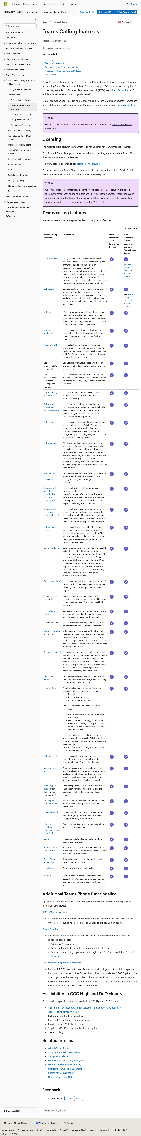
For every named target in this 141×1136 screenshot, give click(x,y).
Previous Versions (25, 1129)
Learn (45, 21)
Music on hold (50, 344)
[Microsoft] (5, 4)
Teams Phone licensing (88, 163)
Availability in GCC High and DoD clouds (63, 70)
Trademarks (120, 1129)
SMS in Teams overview (55, 912)
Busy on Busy (50, 688)
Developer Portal (87, 11)
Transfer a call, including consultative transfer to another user (50, 494)
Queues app (57, 956)
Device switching (51, 581)
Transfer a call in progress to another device (51, 512)
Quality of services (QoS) (60, 1076)
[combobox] (20, 25)
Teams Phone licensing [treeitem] (21, 114)
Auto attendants (51, 258)
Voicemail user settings (50, 331)
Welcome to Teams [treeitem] (14, 32)
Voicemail (48, 312)
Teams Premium (51, 929)
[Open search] (127, 4)
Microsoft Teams (60, 21)
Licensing (49, 59)
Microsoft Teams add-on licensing (65, 1068)
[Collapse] (36, 19)
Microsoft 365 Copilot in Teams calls (62, 962)
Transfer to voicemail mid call (63, 1011)
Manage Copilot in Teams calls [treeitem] (21, 144)
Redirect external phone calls (51, 849)
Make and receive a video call (52, 633)
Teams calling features (55, 63)
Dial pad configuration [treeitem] (20, 125)
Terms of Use (105, 1129)
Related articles (51, 74)
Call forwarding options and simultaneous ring (52, 407)
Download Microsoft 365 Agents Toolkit (117, 11)
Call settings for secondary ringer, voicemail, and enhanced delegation (83, 1007)
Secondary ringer (51, 652)
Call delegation (50, 443)
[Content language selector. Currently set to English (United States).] (15, 1123)
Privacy (63, 1129)
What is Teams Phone (120, 90)
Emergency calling (52, 812)
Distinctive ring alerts (50, 678)
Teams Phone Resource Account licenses (128, 270)
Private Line (49, 867)
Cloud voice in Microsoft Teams (64, 1052)
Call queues (49, 288)
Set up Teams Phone (58, 1056)
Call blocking (49, 756)
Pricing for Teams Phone (60, 1072)
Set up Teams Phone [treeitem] (20, 119)
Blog (39, 1129)
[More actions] (136, 22)
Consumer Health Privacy (83, 1129)
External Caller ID (51, 547)
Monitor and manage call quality (64, 1064)
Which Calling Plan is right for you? (66, 1060)
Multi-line (48, 875)
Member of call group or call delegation (50, 476)
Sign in (134, 3)
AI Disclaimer (8, 1129)
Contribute (51, 1129)
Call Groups (49, 422)
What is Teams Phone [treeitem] (20, 100)
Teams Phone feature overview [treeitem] (20, 107)
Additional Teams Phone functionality (61, 67)
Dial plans (48, 838)
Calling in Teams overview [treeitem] (19, 89)
